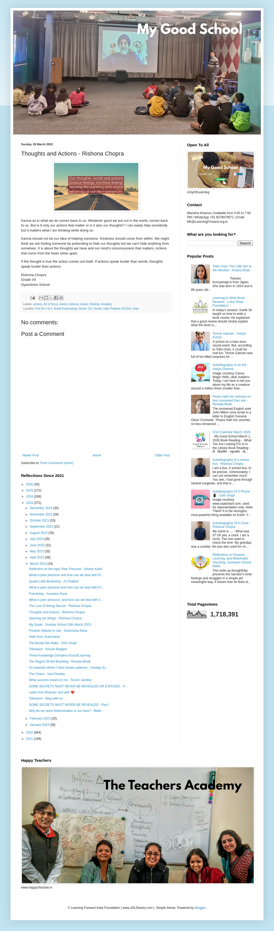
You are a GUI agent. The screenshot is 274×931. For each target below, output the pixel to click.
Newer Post (30, 455)
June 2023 (37, 545)
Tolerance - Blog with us (45, 698)
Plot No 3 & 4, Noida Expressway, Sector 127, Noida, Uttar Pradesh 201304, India (87, 308)
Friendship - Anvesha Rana (48, 594)
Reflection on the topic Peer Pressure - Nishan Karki (65, 569)
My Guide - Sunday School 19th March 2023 (60, 624)
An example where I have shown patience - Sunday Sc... (68, 667)
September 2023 (42, 526)
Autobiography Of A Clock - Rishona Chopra (232, 525)
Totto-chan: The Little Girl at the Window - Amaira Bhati (232, 268)
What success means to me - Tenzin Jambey (60, 680)
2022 (30, 732)
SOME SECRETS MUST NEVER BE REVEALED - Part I (69, 705)
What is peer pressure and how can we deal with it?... (66, 575)
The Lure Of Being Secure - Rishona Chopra (60, 606)
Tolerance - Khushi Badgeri (48, 649)
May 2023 (37, 551)
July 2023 (37, 539)
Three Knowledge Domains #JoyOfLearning (59, 655)
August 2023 (39, 533)
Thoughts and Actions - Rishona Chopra (57, 612)
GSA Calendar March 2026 (231, 432)
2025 (30, 490)
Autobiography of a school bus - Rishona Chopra (231, 461)
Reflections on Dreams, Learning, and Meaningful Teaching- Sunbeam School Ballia (232, 560)
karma (63, 304)
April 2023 (37, 557)
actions (37, 304)
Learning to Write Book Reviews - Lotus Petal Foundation (229, 301)
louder (84, 304)
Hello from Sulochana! (44, 637)
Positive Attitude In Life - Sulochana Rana (58, 631)
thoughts (106, 304)
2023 (30, 503)
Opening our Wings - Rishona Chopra (55, 618)
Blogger (200, 908)
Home (97, 455)
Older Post (162, 455)
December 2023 (41, 508)
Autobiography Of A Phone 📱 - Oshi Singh (231, 493)
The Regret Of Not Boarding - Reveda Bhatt (59, 661)
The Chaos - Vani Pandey (47, 674)
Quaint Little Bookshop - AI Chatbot (53, 581)
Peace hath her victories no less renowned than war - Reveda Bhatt (232, 400)
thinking (94, 304)
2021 (30, 739)
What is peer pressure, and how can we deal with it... (66, 600)
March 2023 (38, 564)
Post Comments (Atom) (56, 463)
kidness (74, 304)
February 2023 (40, 718)
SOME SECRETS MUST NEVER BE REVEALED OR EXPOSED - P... (78, 686)
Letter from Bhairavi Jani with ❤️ (52, 692)
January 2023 (40, 725)
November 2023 (41, 514)
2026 (30, 484)
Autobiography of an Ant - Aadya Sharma (230, 366)
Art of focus (50, 304)
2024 (30, 496)
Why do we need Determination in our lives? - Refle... (66, 711)
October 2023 (40, 520)
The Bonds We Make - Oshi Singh (53, 643)
